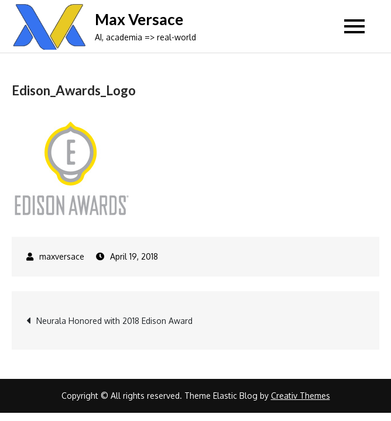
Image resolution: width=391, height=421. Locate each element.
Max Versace (139, 19)
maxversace (61, 256)
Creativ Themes (300, 396)
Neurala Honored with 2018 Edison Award (114, 321)
